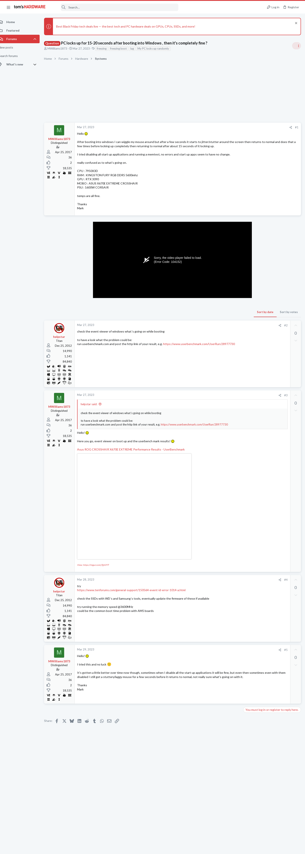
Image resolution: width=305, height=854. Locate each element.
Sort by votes (221, 320)
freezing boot (123, 48)
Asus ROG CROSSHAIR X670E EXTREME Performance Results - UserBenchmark (135, 461)
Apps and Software (257, 505)
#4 (218, 592)
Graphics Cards (254, 571)
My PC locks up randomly (158, 48)
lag (137, 48)
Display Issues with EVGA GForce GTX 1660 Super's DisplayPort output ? (270, 559)
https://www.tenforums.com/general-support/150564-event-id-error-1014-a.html (136, 602)
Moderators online (252, 623)
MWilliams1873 (62, 48)
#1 (228, 127)
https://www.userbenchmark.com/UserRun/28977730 (118, 356)
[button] (8, 7)
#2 (218, 333)
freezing (106, 48)
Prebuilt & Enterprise (257, 485)
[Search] (114, 7)
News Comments (255, 285)
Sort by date (197, 320)
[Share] (223, 127)
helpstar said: (93, 412)
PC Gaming (252, 358)
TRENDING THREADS (251, 252)
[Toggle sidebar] (296, 45)
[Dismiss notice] (295, 23)
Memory (250, 526)
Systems (250, 334)
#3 (218, 403)
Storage (250, 309)
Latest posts (247, 463)
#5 (218, 662)
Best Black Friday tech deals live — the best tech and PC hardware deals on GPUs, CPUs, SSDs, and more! (130, 26)
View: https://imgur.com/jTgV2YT (98, 577)
